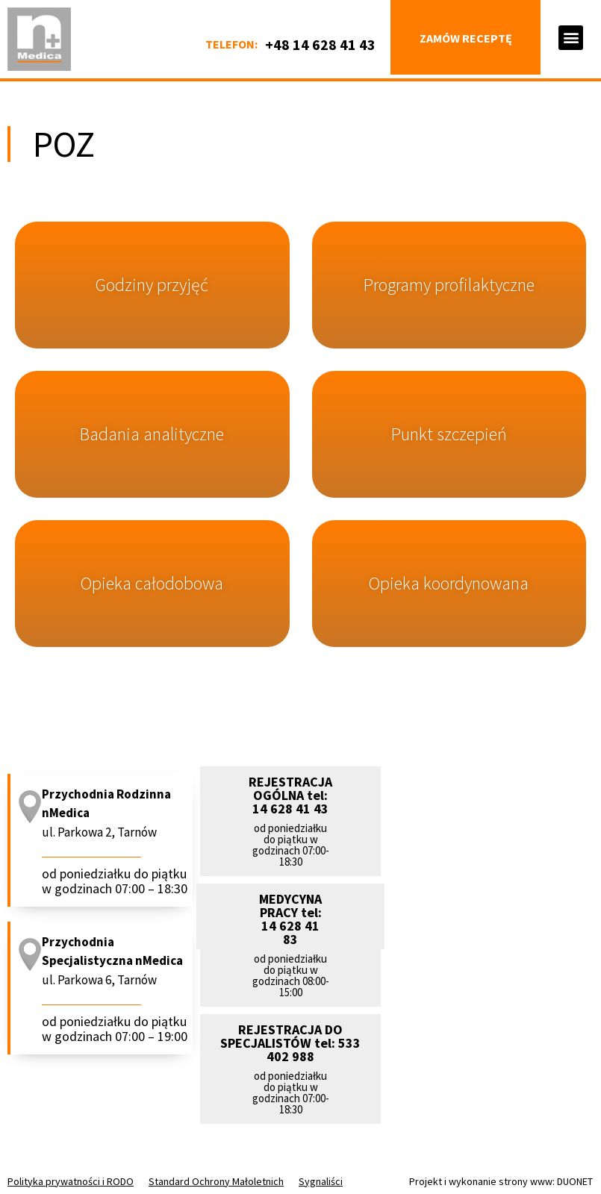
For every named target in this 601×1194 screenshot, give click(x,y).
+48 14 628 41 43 (320, 44)
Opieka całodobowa (152, 583)
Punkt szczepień (449, 434)
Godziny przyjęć (152, 284)
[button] (570, 37)
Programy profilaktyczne (449, 284)
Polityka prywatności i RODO (70, 1181)
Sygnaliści (321, 1181)
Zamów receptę (466, 38)
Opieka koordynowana (449, 583)
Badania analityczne (152, 434)
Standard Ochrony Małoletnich (216, 1181)
